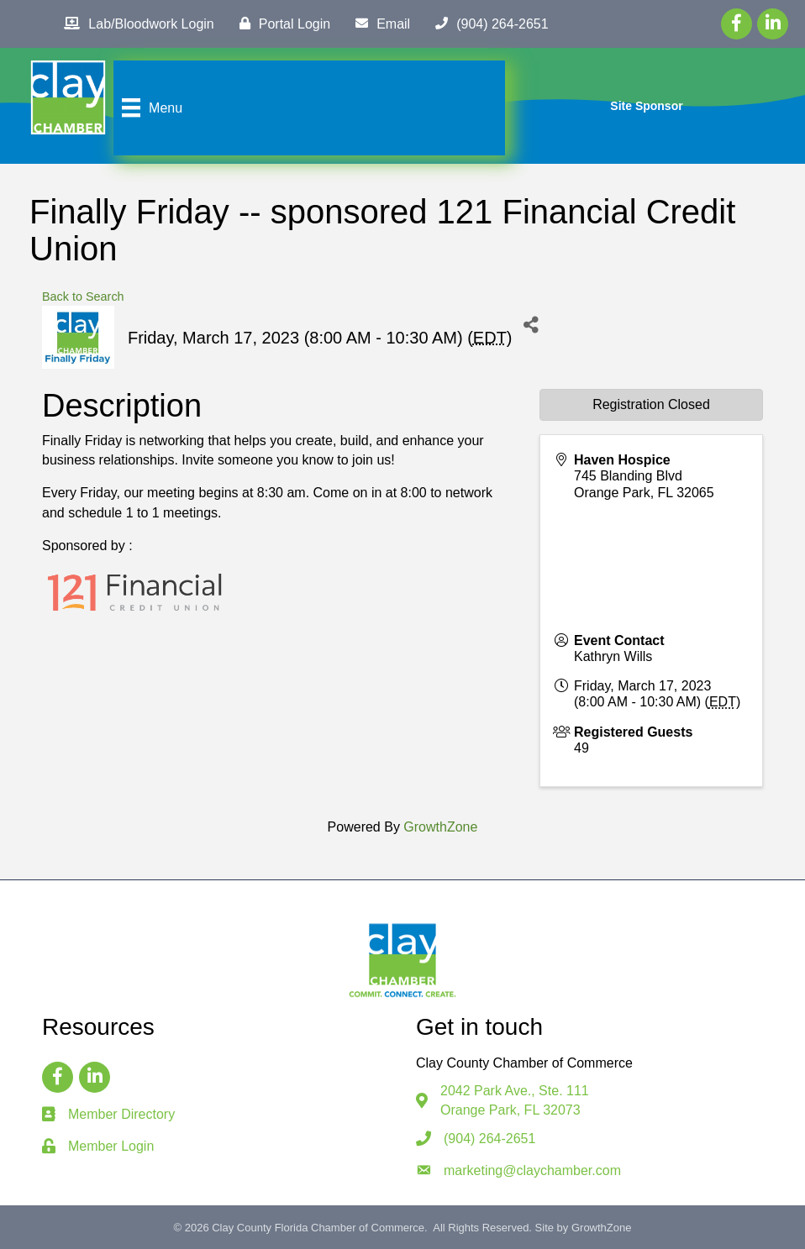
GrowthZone (440, 827)
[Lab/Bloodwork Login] (134, 23)
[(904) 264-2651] (487, 23)
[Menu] (150, 107)
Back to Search (83, 296)
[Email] (378, 23)
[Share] (531, 325)
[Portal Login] (280, 23)
